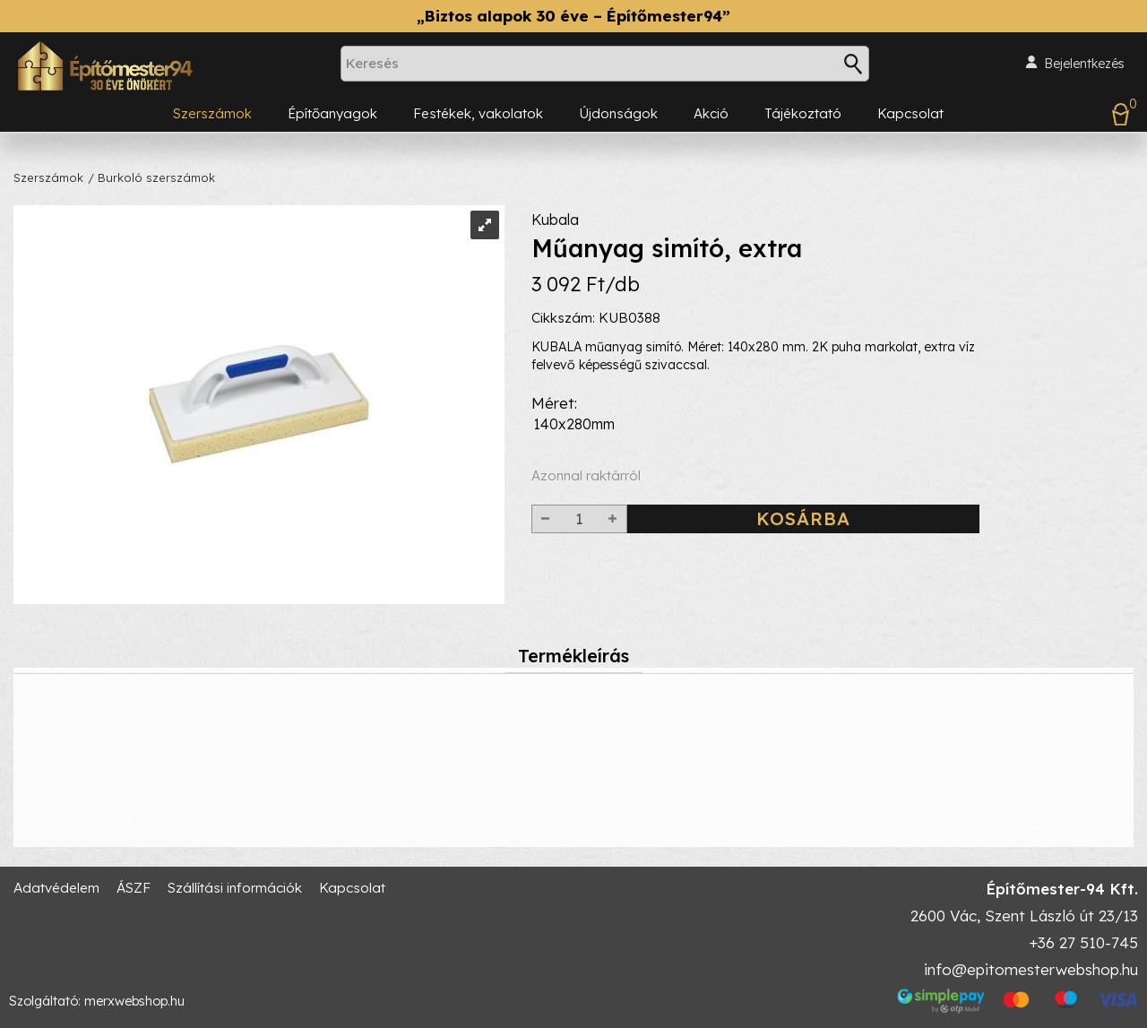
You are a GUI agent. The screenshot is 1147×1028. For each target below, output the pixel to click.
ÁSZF (133, 887)
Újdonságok (618, 113)
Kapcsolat (910, 113)
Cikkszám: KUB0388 (595, 317)
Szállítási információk (235, 887)
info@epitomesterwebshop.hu (1031, 969)
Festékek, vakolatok (478, 113)
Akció (711, 113)
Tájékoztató (802, 113)
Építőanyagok (332, 113)
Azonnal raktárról (586, 475)
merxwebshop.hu (134, 1001)
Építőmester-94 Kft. (1062, 888)
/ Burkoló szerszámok (151, 177)
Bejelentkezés (1084, 64)
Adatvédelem (56, 887)
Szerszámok (212, 113)
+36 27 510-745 (1083, 942)
